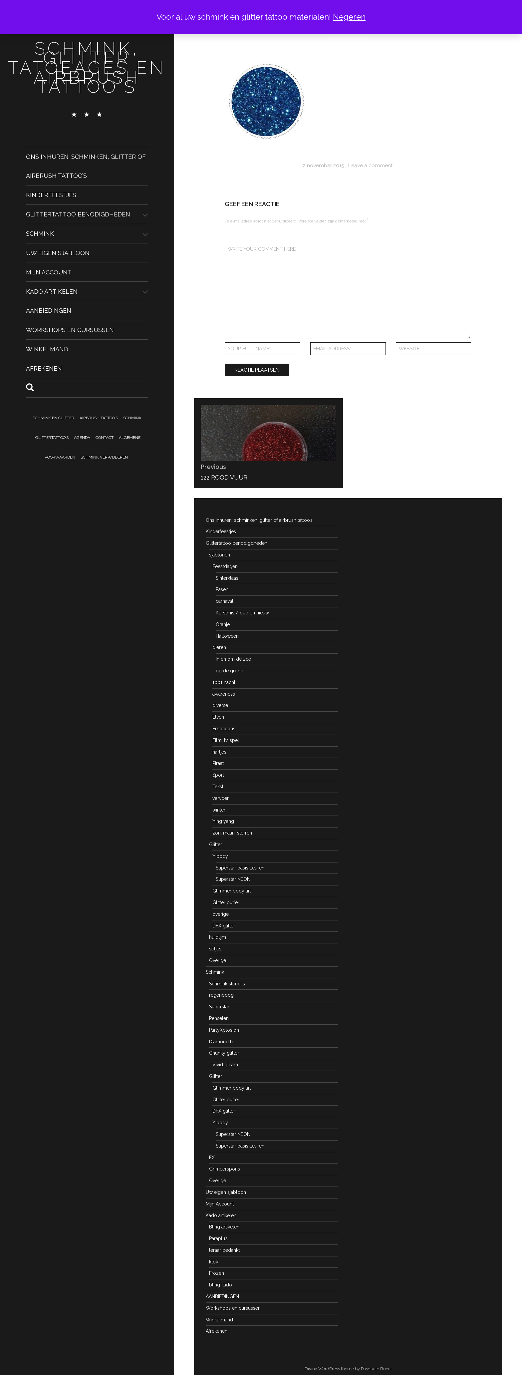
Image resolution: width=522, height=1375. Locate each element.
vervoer (220, 798)
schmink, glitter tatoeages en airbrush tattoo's (87, 67)
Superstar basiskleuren (240, 867)
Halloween (227, 636)
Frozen (216, 1273)
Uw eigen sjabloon (58, 252)
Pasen (222, 589)
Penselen (219, 1018)
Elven (218, 717)
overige (220, 914)
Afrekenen (44, 368)
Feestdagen (225, 566)
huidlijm (217, 937)
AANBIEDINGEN (48, 310)
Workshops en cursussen (70, 329)
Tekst (217, 786)
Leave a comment (370, 165)
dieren (219, 647)
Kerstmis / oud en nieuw (242, 612)
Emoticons (223, 728)
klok (213, 1261)
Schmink (40, 233)
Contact (105, 437)
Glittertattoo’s (52, 437)
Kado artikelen (52, 291)
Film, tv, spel (225, 740)
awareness (223, 694)
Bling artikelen (224, 1226)
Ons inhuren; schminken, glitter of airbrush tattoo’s (259, 520)
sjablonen (219, 554)
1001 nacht (223, 682)
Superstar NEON (233, 879)
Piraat (218, 763)
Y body (220, 856)
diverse (220, 705)
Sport (218, 775)
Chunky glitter (224, 1053)
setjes (215, 948)
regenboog (221, 995)
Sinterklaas (227, 578)
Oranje (223, 624)
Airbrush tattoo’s (99, 418)
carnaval (224, 601)
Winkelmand (47, 349)
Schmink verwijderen (104, 457)
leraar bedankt (224, 1250)
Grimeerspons (224, 1169)
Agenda (82, 437)
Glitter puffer (225, 902)
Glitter (215, 844)
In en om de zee (233, 659)
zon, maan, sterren (232, 833)
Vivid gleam (225, 1064)
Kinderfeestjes (51, 194)
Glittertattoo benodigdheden (78, 214)
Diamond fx (221, 1041)
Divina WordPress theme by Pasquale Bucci (348, 1368)
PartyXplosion (224, 1030)
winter (218, 810)
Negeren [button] (349, 17)
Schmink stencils (227, 983)
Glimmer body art (231, 890)
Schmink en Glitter (53, 418)
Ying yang (223, 821)
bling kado (220, 1284)
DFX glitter (223, 925)
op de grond (229, 670)
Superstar (219, 1006)
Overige (217, 960)
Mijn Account (49, 271)
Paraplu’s (218, 1238)
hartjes (219, 752)
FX (212, 1157)
